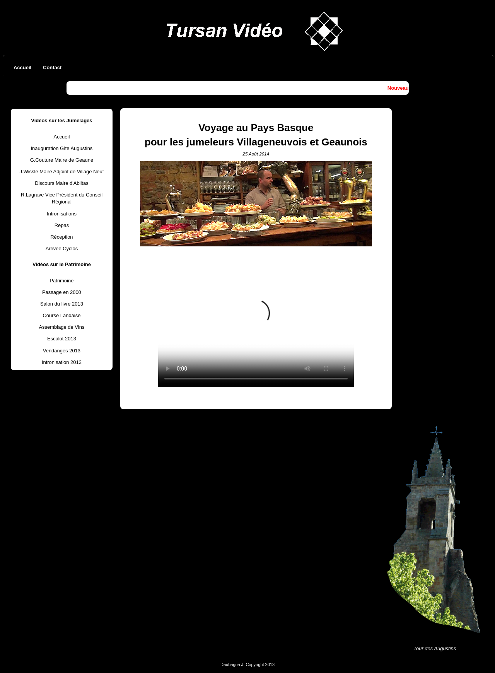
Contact (52, 67)
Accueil (22, 67)
